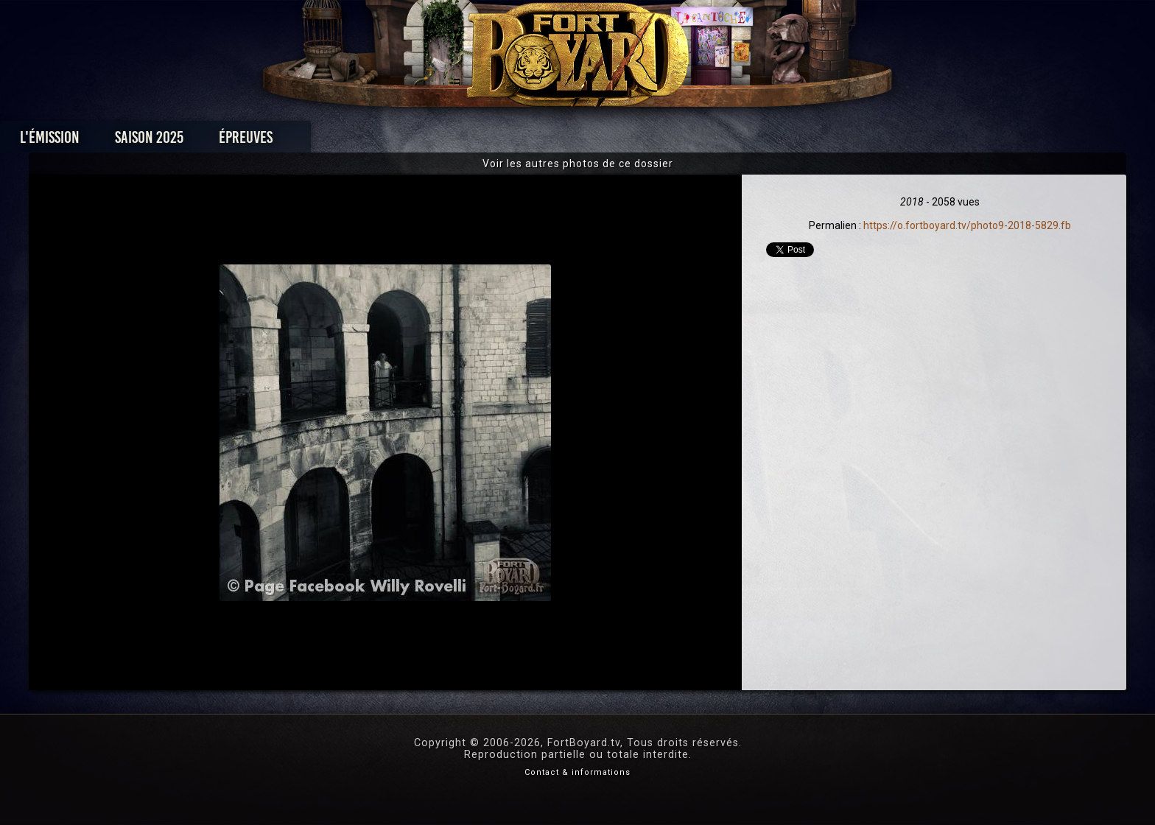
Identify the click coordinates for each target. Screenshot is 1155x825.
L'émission (248, 141)
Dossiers (680, 141)
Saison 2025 (347, 141)
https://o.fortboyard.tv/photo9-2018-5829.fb (967, 225)
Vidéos (600, 141)
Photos (526, 141)
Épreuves (444, 141)
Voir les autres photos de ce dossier (577, 163)
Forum (759, 141)
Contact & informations (577, 772)
